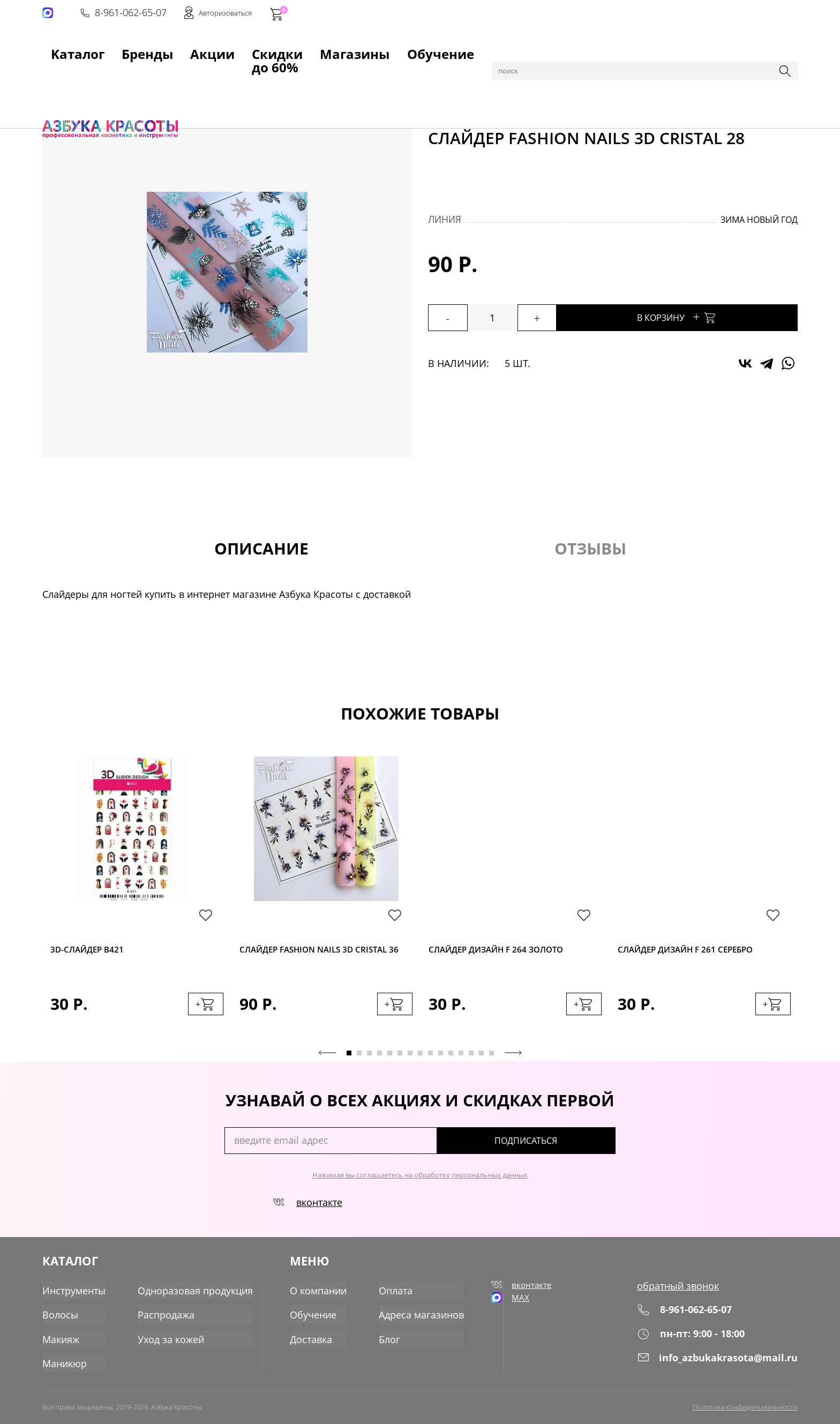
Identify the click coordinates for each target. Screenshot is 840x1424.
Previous (327, 1063)
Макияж (60, 1343)
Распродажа (166, 1319)
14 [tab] (481, 1063)
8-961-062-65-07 (635, 14)
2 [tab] (359, 1063)
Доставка (308, 1343)
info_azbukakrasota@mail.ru (717, 1367)
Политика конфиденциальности (745, 1406)
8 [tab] (420, 1063)
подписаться (569, 1151)
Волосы (60, 1319)
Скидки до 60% (260, 48)
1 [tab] (349, 1063)
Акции (183, 48)
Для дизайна (185, 76)
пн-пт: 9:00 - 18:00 (691, 1344)
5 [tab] (389, 1063)
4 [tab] (379, 1063)
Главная (59, 76)
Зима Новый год (759, 220)
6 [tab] (400, 1063)
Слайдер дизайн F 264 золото (508, 950)
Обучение (419, 48)
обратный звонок (678, 1296)
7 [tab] (410, 1063)
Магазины (345, 48)
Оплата (392, 1296)
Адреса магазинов (418, 1319)
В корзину (709, 316)
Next (513, 1063)
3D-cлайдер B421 (93, 950)
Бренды (124, 48)
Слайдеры (236, 76)
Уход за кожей (171, 1343)
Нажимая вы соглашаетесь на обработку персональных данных (420, 1185)
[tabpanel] (136, 901)
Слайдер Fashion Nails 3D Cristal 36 (307, 957)
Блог (386, 1343)
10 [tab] (440, 1063)
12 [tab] (461, 1063)
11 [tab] (450, 1063)
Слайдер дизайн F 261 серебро (698, 950)
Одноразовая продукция (195, 1296)
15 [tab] (491, 1063)
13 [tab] (471, 1063)
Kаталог (60, 48)
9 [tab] (430, 1063)
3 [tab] (369, 1063)
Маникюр (135, 76)
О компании (315, 1296)
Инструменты (74, 1296)
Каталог (95, 76)
